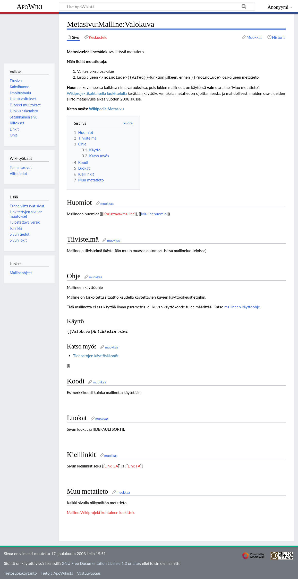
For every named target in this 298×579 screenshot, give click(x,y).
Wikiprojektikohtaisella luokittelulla (97, 92)
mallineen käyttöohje (242, 306)
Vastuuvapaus (89, 572)
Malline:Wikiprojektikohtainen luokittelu (101, 511)
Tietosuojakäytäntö (20, 572)
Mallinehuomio (154, 213)
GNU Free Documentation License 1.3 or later (101, 562)
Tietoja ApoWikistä (57, 572)
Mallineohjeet (21, 273)
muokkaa (107, 203)
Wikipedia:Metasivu (106, 108)
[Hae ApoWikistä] (157, 6)
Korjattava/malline (118, 213)
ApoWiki (29, 7)
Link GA (111, 465)
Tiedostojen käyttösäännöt (96, 354)
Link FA (134, 465)
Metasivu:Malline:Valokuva (90, 51)
